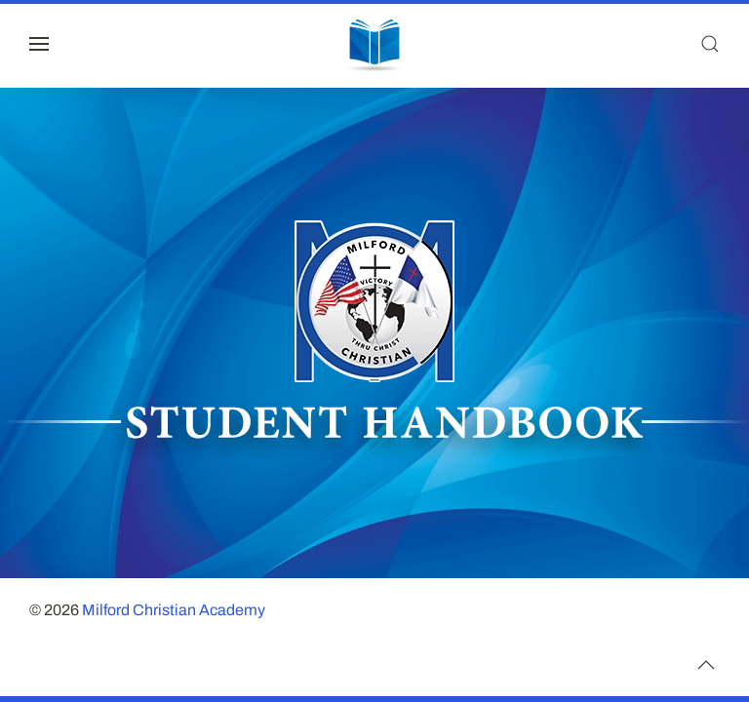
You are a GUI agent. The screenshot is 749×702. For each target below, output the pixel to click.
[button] (39, 44)
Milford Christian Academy (173, 610)
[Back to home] (374, 44)
